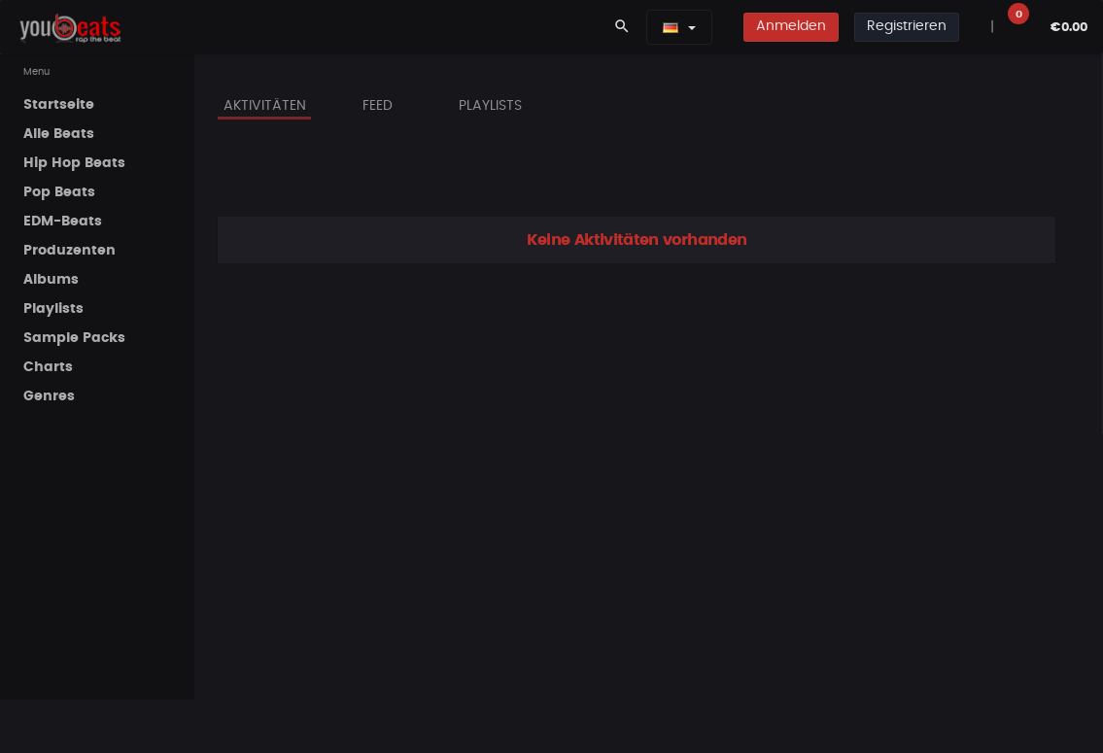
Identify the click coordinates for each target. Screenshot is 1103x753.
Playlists (490, 106)
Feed (377, 106)
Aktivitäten (265, 106)
